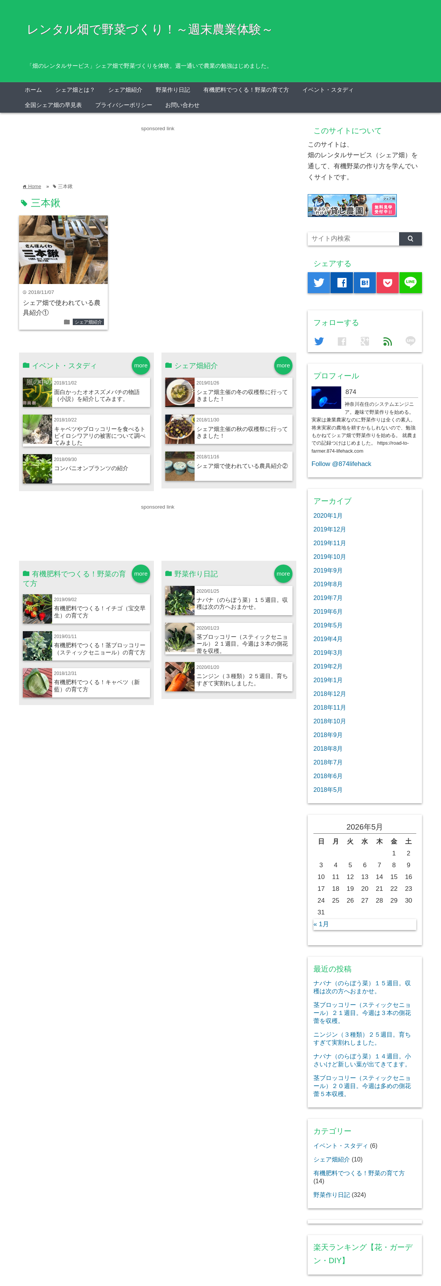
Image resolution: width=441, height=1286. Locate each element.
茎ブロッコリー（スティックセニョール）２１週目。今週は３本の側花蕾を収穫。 (242, 643)
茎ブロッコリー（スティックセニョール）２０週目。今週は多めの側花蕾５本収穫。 (362, 1085)
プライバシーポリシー (123, 105)
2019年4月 (328, 638)
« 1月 (321, 924)
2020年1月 (328, 515)
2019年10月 (329, 556)
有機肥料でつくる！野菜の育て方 (246, 89)
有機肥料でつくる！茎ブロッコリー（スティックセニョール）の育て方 (99, 648)
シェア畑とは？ (75, 89)
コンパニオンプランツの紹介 (91, 468)
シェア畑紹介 (125, 89)
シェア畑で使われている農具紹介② (242, 466)
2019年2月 (328, 666)
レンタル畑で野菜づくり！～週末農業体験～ (150, 29)
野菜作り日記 (173, 89)
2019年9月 (328, 570)
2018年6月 (328, 775)
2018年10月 (329, 721)
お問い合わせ (182, 105)
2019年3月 (328, 652)
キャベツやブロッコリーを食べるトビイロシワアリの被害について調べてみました (99, 436)
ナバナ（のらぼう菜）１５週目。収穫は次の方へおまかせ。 (242, 603)
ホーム (33, 89)
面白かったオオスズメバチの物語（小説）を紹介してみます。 (97, 395)
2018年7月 (328, 762)
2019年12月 (329, 529)
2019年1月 (328, 680)
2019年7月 (328, 597)
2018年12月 (329, 693)
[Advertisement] (157, 150)
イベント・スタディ (328, 89)
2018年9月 (328, 734)
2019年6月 (328, 611)
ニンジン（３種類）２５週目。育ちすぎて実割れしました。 (242, 679)
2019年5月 (328, 625)
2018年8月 (328, 748)
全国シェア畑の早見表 (53, 105)
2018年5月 (328, 789)
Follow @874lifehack (341, 463)
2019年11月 (329, 542)
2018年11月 (329, 707)
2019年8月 (328, 584)
